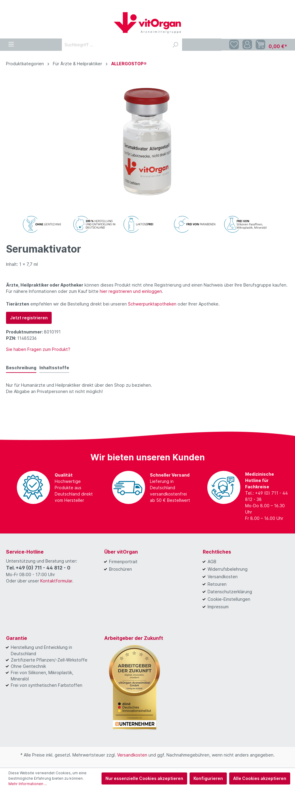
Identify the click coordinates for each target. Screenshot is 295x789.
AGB (212, 561)
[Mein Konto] (247, 44)
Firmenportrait (123, 561)
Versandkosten (223, 576)
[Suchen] (175, 44)
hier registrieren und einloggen (131, 291)
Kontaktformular (56, 580)
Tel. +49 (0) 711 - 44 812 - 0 (38, 568)
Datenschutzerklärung (230, 591)
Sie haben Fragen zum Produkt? (38, 349)
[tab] (21, 367)
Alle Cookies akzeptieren (259, 778)
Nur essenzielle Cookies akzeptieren (144, 778)
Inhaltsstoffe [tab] (54, 367)
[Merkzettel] (234, 44)
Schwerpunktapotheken (152, 303)
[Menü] (11, 43)
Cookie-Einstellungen (229, 599)
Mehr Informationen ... (27, 783)
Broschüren (120, 569)
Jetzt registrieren (29, 317)
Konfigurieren (208, 778)
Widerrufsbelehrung (228, 569)
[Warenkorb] (271, 45)
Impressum (218, 606)
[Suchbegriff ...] (115, 44)
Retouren (217, 584)
